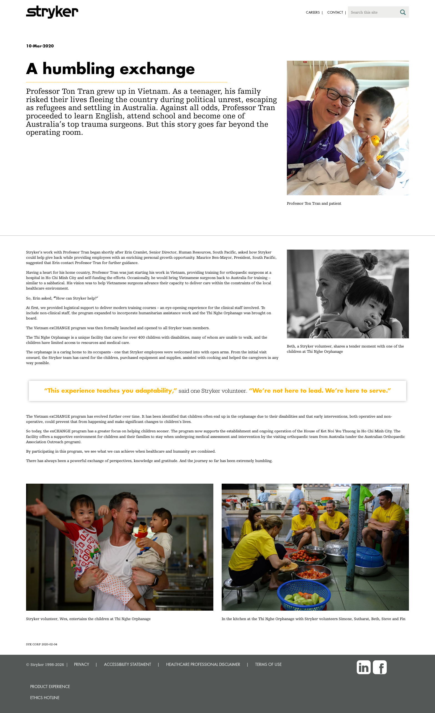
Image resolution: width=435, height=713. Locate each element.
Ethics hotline (44, 697)
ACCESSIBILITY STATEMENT (127, 664)
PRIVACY (81, 664)
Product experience (50, 686)
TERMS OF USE (268, 664)
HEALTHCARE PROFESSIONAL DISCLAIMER (203, 664)
